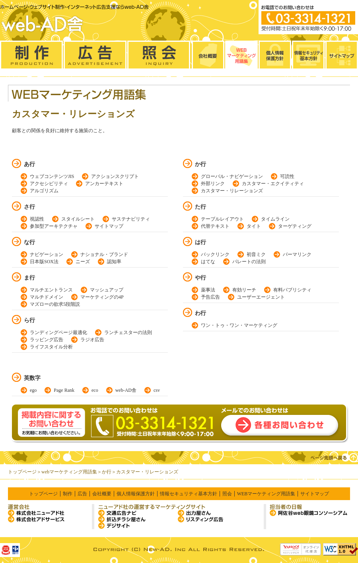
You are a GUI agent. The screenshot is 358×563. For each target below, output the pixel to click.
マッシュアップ (106, 290)
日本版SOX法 (44, 261)
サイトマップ (109, 226)
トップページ (22, 472)
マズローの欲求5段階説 (55, 304)
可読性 (287, 176)
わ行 (200, 313)
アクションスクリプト (115, 176)
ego (33, 390)
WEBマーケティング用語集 (266, 494)
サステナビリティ (131, 219)
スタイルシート (78, 219)
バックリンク (215, 254)
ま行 (29, 278)
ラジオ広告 (92, 339)
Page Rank (64, 390)
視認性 (37, 219)
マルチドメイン (46, 297)
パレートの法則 (249, 261)
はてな (208, 261)
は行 (200, 242)
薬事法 (208, 290)
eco (94, 390)
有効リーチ (244, 290)
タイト (254, 226)
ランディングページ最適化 (58, 332)
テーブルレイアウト (222, 219)
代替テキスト (215, 226)
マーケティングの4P (102, 297)
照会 (227, 494)
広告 (82, 494)
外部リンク (213, 183)
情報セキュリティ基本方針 (188, 494)
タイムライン (275, 219)
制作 (67, 494)
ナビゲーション (46, 254)
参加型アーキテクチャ (54, 226)
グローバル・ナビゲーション (232, 176)
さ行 (29, 207)
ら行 (29, 320)
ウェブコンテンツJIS (52, 176)
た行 (200, 207)
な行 (29, 242)
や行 (200, 278)
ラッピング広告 (46, 339)
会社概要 (101, 494)
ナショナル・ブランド (104, 254)
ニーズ (83, 261)
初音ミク (256, 254)
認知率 (114, 261)
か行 (200, 164)
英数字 (32, 378)
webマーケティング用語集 (69, 472)
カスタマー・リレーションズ (232, 191)
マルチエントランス (51, 290)
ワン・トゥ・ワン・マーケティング (239, 325)
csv (157, 390)
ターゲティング (294, 226)
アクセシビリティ (49, 183)
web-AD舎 (125, 390)
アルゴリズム (44, 191)
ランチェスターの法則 (128, 332)
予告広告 (210, 297)
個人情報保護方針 (136, 494)
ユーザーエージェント (261, 297)
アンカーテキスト (104, 183)
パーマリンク (297, 254)
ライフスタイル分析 (51, 347)
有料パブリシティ (292, 290)
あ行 (29, 164)
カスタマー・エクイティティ (273, 183)
